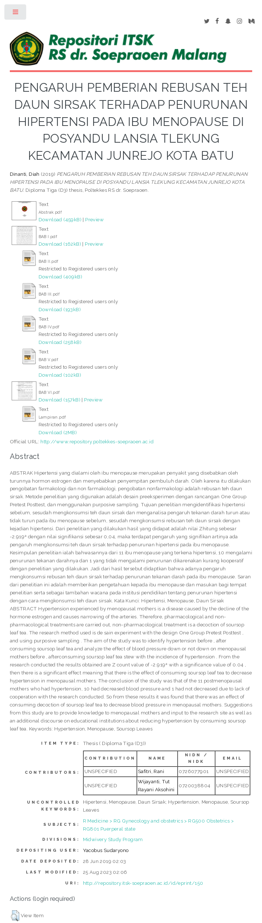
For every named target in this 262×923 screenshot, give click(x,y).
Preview (94, 219)
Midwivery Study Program (113, 839)
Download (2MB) (58, 432)
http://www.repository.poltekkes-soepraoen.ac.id (97, 441)
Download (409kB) (60, 277)
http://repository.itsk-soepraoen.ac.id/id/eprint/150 (143, 883)
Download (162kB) (60, 244)
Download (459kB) (60, 219)
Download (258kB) (60, 342)
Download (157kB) (59, 400)
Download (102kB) (60, 375)
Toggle (16, 13)
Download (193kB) (60, 309)
